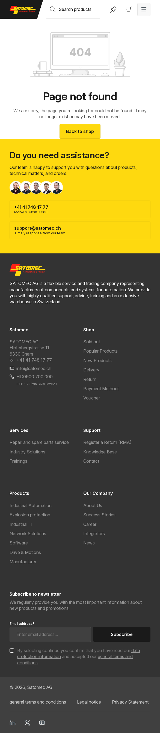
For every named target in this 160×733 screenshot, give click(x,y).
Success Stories (99, 514)
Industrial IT (21, 524)
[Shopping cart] (128, 9)
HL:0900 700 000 (34, 376)
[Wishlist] (113, 9)
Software (19, 543)
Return (89, 379)
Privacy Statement (130, 702)
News (89, 543)
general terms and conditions (38, 702)
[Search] (52, 9)
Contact (91, 461)
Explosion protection (30, 514)
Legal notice (89, 702)
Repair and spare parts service (39, 442)
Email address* (22, 624)
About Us (92, 505)
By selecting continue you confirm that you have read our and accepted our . (78, 656)
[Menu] (143, 9)
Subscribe (122, 634)
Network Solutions (28, 533)
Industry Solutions (27, 452)
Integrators (94, 533)
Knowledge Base (100, 452)
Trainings (18, 461)
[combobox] (79, 9)
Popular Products (100, 351)
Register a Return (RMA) (107, 442)
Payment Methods (101, 388)
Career (89, 524)
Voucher (91, 398)
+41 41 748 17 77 (34, 360)
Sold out (91, 341)
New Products (97, 360)
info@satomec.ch (33, 368)
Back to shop (80, 131)
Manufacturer (23, 561)
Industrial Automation (31, 505)
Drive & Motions (25, 552)
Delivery (91, 369)
